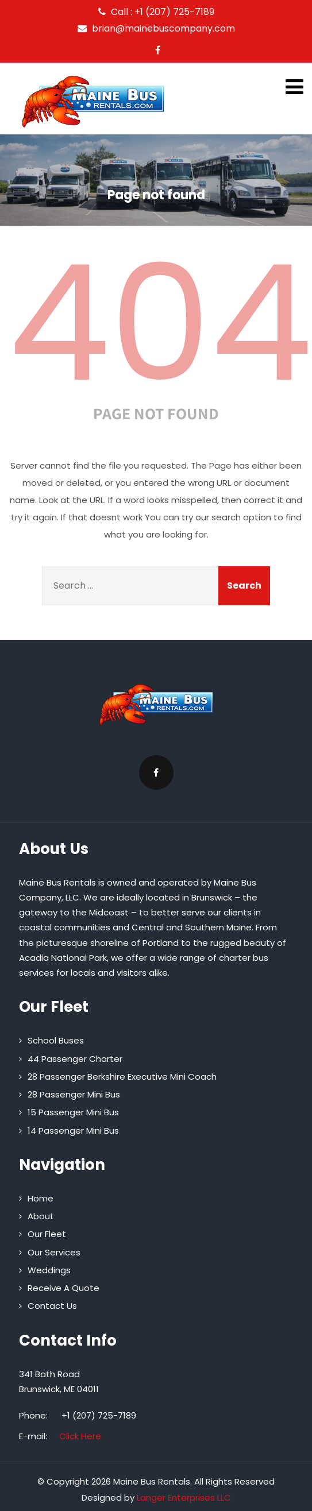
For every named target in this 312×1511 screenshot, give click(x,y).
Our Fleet (47, 1234)
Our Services (54, 1252)
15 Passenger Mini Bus (73, 1112)
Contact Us (52, 1306)
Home (40, 1198)
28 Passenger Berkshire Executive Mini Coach (122, 1077)
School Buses (56, 1040)
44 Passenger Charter (75, 1059)
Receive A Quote (63, 1288)
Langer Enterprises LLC (184, 1497)
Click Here (80, 1436)
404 (160, 323)
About (41, 1216)
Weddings (49, 1270)
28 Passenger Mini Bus (74, 1094)
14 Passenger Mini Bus (73, 1130)
